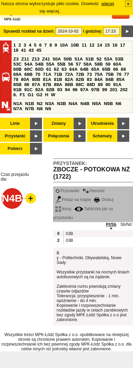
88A (58, 84)
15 (107, 45)
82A (69, 79)
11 (84, 45)
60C (28, 69)
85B (17, 84)
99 (104, 89)
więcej (108, 3)
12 (91, 45)
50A (57, 59)
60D (39, 69)
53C (17, 64)
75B (109, 74)
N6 (118, 103)
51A (79, 59)
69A (17, 74)
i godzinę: (92, 31)
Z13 (36, 59)
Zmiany (58, 123)
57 (78, 64)
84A (98, 79)
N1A (18, 103)
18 (15, 50)
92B (50, 89)
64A (73, 69)
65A (95, 69)
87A (36, 84)
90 (107, 84)
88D (91, 84)
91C (28, 89)
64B (84, 69)
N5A (96, 103)
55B (61, 64)
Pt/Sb (111, 224)
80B (36, 79)
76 (118, 74)
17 (122, 45)
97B (95, 89)
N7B (29, 108)
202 (124, 89)
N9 (48, 108)
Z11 (25, 59)
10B (75, 45)
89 (100, 84)
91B (17, 89)
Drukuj (103, 199)
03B (69, 233)
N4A (73, 103)
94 (67, 89)
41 (23, 50)
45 (39, 50)
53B (119, 59)
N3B (61, 103)
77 (126, 74)
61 (48, 69)
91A (117, 84)
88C (80, 84)
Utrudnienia (102, 123)
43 (31, 50)
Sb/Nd (126, 224)
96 (75, 89)
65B (106, 69)
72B (80, 74)
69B (28, 74)
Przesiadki (67, 190)
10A (64, 45)
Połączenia (58, 136)
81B (58, 79)
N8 (40, 108)
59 (107, 64)
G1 (31, 94)
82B (80, 79)
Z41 (46, 59)
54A (28, 64)
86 (26, 84)
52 (99, 59)
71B (58, 74)
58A (88, 64)
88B (69, 84)
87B (47, 84)
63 (64, 69)
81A (47, 79)
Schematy (102, 136)
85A (120, 79)
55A (50, 64)
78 (15, 79)
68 (123, 69)
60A (117, 64)
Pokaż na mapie (73, 199)
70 (37, 74)
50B (67, 59)
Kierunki (93, 190)
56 (70, 64)
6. (15, 94)
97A (84, 89)
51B (90, 59)
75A (98, 74)
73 (89, 74)
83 (89, 79)
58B (98, 64)
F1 (22, 94)
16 (115, 45)
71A (47, 74)
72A (69, 74)
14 (99, 45)
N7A (18, 108)
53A (108, 59)
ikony (63, 208)
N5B (108, 103)
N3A (50, 103)
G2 (39, 94)
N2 (40, 103)
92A (39, 89)
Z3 (16, 59)
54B (39, 64)
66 (115, 69)
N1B (29, 103)
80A (25, 79)
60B (17, 69)
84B (109, 79)
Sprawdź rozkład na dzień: (29, 31)
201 (113, 89)
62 (56, 69)
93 (59, 89)
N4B (85, 103)
